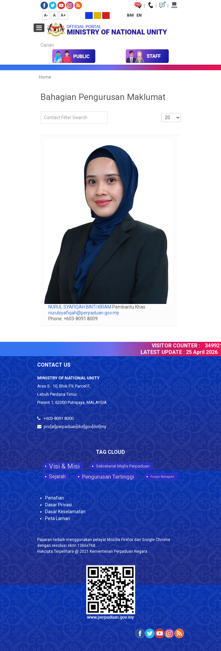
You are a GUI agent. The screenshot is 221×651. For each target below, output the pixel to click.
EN (139, 15)
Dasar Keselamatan (65, 511)
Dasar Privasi (58, 504)
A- (46, 15)
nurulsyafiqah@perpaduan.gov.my (83, 312)
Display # (161, 111)
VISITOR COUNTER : (178, 345)
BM (131, 15)
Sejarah (57, 476)
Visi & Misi (64, 466)
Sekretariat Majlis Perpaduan (123, 466)
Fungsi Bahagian (162, 476)
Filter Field (40, 111)
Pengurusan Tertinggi (108, 476)
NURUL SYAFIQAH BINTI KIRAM (80, 307)
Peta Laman (57, 518)
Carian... (37, 39)
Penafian (54, 497)
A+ (63, 15)
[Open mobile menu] (39, 28)
